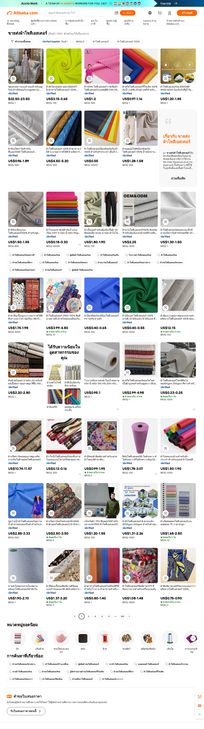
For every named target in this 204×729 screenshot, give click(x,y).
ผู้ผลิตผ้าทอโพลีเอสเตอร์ (87, 664)
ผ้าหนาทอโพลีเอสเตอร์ (105, 262)
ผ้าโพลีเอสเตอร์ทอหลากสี (21, 255)
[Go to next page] (129, 616)
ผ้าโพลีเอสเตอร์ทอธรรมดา (22, 270)
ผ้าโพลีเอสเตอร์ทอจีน (108, 255)
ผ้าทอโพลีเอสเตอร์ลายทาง (22, 664)
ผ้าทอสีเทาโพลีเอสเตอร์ (80, 679)
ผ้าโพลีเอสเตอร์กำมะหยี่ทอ (55, 664)
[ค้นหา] (127, 13)
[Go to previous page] (75, 616)
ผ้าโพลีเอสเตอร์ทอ (50, 255)
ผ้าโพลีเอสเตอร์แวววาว (111, 679)
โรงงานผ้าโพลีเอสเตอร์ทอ (138, 255)
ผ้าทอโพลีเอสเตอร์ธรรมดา (170, 262)
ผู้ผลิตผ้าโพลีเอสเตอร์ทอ (78, 255)
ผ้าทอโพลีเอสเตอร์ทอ (49, 671)
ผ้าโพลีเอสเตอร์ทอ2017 (21, 679)
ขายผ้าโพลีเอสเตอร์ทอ (20, 671)
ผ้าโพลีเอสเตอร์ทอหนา (76, 262)
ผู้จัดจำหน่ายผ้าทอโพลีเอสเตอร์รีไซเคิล (85, 671)
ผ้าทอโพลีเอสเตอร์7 (52, 270)
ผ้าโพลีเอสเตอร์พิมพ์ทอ (50, 679)
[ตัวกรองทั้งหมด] (20, 41)
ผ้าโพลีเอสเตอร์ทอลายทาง (137, 262)
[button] (116, 13)
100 (122, 616)
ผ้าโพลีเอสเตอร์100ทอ (176, 664)
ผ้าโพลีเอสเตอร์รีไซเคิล (152, 671)
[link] (199, 696)
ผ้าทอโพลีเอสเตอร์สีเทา (21, 262)
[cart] (160, 13)
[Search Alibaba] (80, 13)
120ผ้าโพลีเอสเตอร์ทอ (116, 664)
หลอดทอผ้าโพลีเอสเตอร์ (146, 664)
